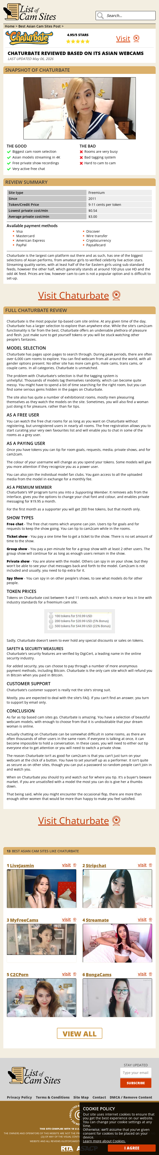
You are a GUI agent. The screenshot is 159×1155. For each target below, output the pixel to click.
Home (10, 26)
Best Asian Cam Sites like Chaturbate (43, 851)
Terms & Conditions (53, 1097)
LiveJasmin (22, 865)
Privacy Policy (19, 1097)
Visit (123, 38)
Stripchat (96, 865)
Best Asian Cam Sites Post (40, 26)
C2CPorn (19, 974)
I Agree (131, 1148)
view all (80, 1034)
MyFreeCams (24, 920)
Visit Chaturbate (73, 295)
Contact (99, 1097)
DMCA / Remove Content (131, 1097)
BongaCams (98, 974)
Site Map (81, 1097)
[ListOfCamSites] (34, 1075)
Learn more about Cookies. (104, 1141)
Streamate (97, 920)
